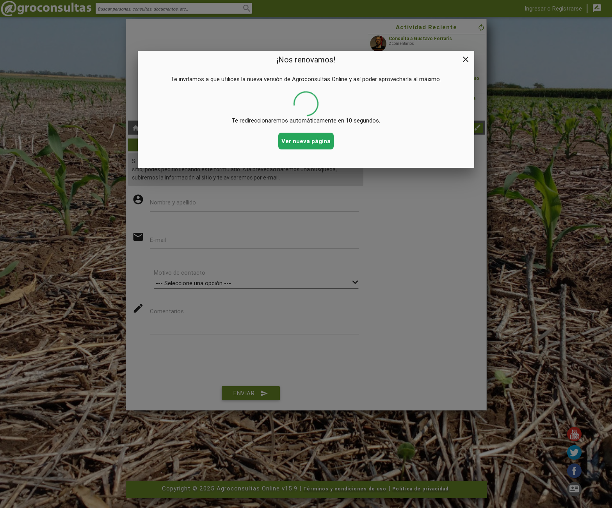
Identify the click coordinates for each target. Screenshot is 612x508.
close (465, 59)
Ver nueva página (306, 141)
